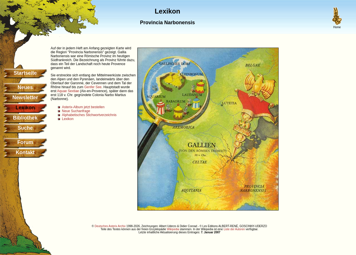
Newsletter (25, 97)
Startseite (25, 73)
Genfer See (92, 87)
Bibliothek (25, 118)
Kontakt (25, 152)
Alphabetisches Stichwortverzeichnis (89, 115)
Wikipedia (173, 229)
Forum (25, 142)
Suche (25, 128)
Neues (25, 87)
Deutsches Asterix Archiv (110, 226)
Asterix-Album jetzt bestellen (83, 107)
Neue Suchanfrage (76, 111)
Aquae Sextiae (68, 91)
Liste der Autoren (234, 229)
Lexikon (67, 119)
